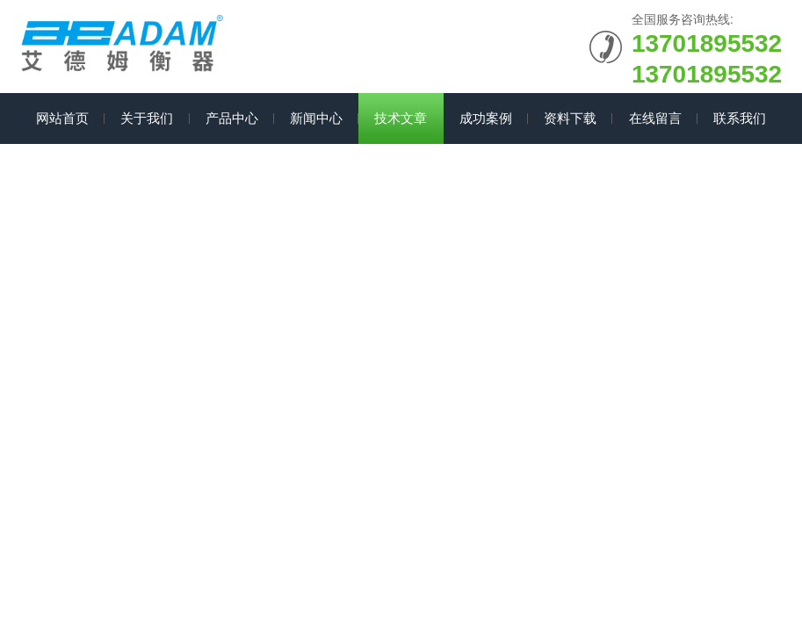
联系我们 (739, 118)
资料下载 (570, 118)
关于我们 (146, 118)
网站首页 (62, 118)
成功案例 (485, 118)
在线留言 (655, 118)
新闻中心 (316, 118)
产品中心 (232, 118)
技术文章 (400, 118)
